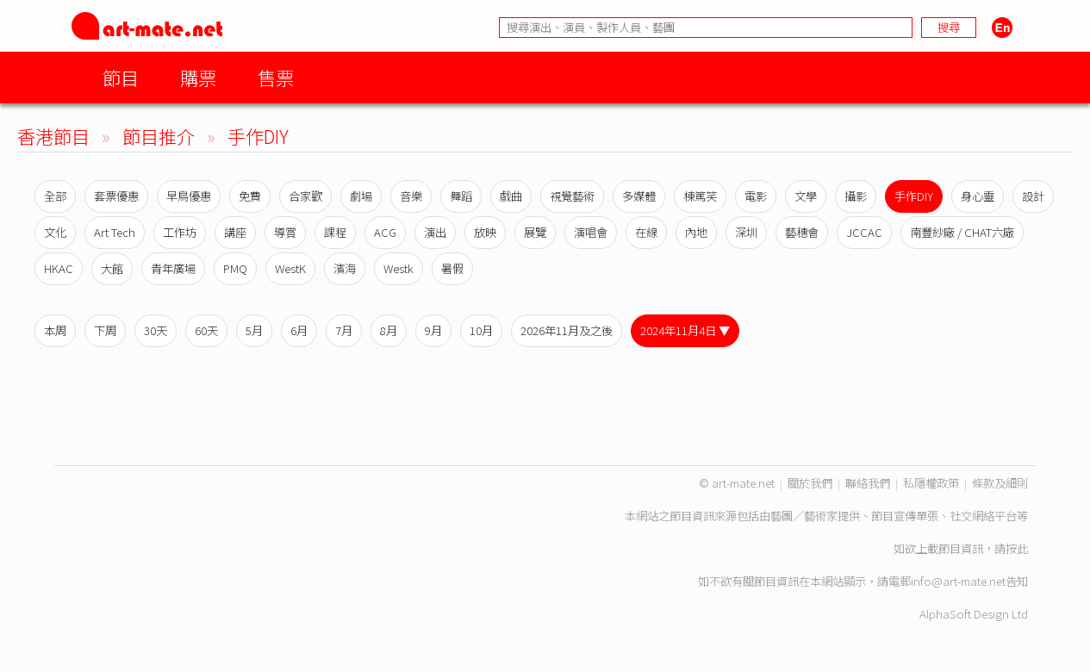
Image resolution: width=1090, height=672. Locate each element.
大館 (112, 268)
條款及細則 (1000, 483)
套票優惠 (116, 196)
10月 (481, 330)
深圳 (746, 232)
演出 (435, 232)
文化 (55, 232)
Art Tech (114, 232)
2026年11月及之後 (566, 330)
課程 (335, 232)
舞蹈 (461, 196)
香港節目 (53, 135)
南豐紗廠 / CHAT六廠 (962, 232)
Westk (398, 268)
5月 (254, 330)
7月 (343, 330)
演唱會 (590, 232)
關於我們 (810, 483)
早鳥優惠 (188, 196)
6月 (299, 330)
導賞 (285, 232)
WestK (290, 268)
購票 (198, 77)
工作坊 (179, 232)
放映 (485, 232)
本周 (55, 330)
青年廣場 (173, 268)
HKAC (58, 268)
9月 (433, 330)
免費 (250, 196)
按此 (1017, 548)
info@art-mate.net (958, 581)
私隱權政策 (931, 483)
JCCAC (864, 232)
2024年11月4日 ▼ (685, 330)
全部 (55, 196)
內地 (696, 232)
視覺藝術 (572, 196)
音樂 (411, 196)
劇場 (361, 196)
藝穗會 (802, 232)
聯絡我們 (867, 483)
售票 (276, 77)
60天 (206, 330)
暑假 (452, 268)
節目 (121, 77)
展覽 (535, 232)
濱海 (344, 268)
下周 (105, 330)
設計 (1033, 196)
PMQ (235, 268)
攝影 (855, 196)
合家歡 (305, 196)
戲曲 (511, 196)
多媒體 (639, 196)
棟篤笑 (700, 196)
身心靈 (977, 196)
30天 (155, 330)
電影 (755, 196)
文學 (805, 196)
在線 (646, 232)
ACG (385, 232)
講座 (235, 232)
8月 (388, 330)
